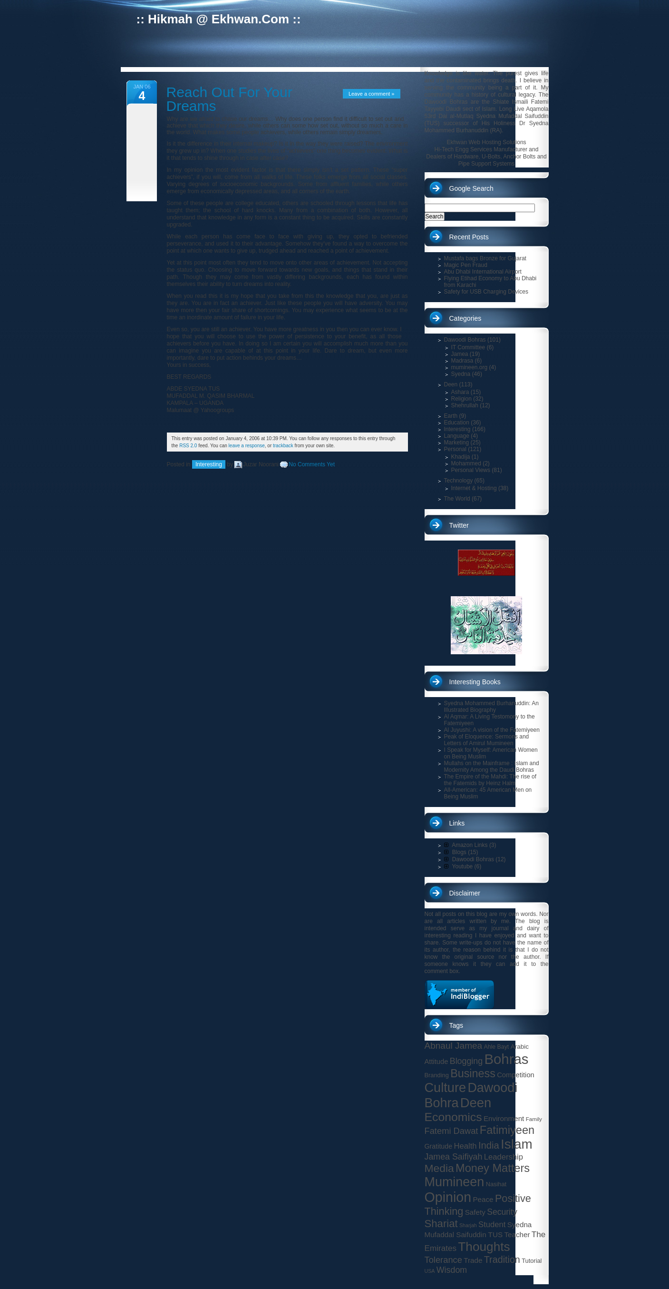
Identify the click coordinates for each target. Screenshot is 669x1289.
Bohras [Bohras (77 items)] (507, 1059)
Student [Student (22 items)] (491, 1224)
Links (457, 823)
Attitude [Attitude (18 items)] (436, 1061)
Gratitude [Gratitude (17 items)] (439, 1146)
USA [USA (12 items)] (430, 1271)
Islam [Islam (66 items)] (517, 1144)
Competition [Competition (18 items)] (515, 1075)
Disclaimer (464, 893)
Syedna (461, 374)
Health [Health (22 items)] (465, 1146)
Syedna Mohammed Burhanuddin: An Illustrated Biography (491, 706)
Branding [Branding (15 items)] (437, 1075)
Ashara (460, 392)
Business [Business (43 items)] (472, 1073)
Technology (458, 480)
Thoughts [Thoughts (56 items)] (484, 1247)
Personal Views (471, 470)
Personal (455, 449)
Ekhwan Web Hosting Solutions (486, 142)
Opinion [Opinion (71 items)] (448, 1197)
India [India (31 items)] (488, 1145)
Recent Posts (469, 237)
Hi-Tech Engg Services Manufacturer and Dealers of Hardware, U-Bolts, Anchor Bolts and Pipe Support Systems (486, 156)
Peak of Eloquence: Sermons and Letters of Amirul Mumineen (486, 740)
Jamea (459, 354)
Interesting (208, 464)
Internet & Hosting (474, 488)
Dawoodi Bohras (465, 339)
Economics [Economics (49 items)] (453, 1117)
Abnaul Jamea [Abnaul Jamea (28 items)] (454, 1046)
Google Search (471, 188)
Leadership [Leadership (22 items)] (503, 1156)
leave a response (247, 445)
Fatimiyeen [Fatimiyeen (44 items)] (507, 1130)
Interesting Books (475, 682)
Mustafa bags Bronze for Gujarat (485, 258)
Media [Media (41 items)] (439, 1168)
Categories (465, 318)
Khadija (460, 456)
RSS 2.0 (188, 445)
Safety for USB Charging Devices (486, 291)
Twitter (459, 525)
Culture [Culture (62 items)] (445, 1087)
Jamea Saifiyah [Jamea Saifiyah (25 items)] (454, 1156)
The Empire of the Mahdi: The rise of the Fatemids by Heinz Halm (490, 780)
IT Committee (468, 347)
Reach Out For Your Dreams (229, 99)
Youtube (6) (463, 866)
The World (457, 498)
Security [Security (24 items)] (502, 1212)
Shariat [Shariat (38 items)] (441, 1224)
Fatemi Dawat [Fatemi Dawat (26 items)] (451, 1131)
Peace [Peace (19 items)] (483, 1199)
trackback (283, 445)
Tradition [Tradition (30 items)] (502, 1259)
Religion (461, 398)
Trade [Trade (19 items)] (473, 1260)
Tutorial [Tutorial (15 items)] (532, 1260)
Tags (456, 1025)
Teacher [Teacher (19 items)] (517, 1234)
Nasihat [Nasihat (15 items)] (496, 1184)
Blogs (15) (461, 852)
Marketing (456, 442)
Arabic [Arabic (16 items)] (520, 1046)
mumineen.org (469, 367)
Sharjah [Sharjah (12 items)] (468, 1225)
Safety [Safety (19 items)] (475, 1212)
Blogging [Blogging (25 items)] (466, 1061)
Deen (451, 384)
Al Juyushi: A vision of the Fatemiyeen (492, 730)
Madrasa (462, 360)
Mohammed (466, 463)
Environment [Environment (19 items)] (504, 1118)
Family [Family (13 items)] (534, 1119)
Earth (451, 416)
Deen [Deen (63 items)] (476, 1102)
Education (456, 422)
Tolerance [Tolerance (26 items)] (443, 1260)
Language (456, 436)
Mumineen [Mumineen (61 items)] (455, 1182)
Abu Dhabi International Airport (483, 271)
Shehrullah (464, 405)
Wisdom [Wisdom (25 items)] (451, 1270)
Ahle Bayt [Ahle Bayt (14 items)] (496, 1046)
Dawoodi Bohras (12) (475, 859)
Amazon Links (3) (470, 845)
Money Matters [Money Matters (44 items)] (493, 1168)
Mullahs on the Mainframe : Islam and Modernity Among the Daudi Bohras (491, 766)
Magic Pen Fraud (465, 265)
